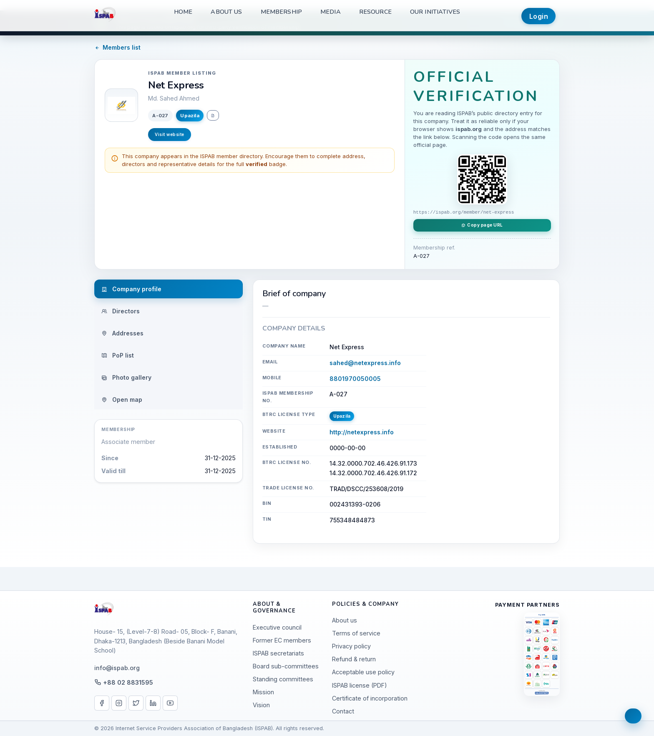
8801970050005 (355, 378)
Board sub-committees (286, 666)
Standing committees (283, 679)
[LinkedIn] (153, 703)
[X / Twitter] (135, 703)
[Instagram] (118, 703)
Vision (261, 704)
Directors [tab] (120, 311)
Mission (263, 692)
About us (226, 12)
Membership (281, 12)
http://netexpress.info (362, 432)
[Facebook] (101, 703)
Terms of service (356, 633)
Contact (343, 711)
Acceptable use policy (363, 672)
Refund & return (354, 659)
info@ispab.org (117, 667)
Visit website (169, 134)
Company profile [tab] (131, 288)
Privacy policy (351, 646)
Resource (375, 12)
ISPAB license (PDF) (359, 685)
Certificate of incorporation (369, 698)
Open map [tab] (121, 399)
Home (183, 12)
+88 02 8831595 (128, 682)
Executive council (277, 627)
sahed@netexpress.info (365, 362)
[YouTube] (170, 703)
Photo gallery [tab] (126, 377)
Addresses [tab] (122, 333)
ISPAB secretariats (278, 653)
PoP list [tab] (117, 355)
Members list (117, 47)
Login (538, 16)
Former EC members (282, 640)
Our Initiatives (435, 12)
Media (330, 12)
